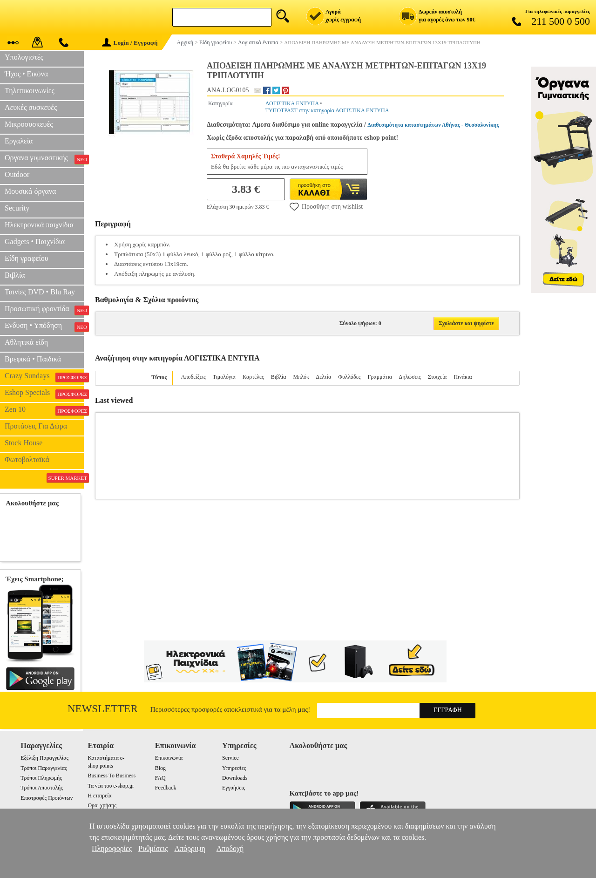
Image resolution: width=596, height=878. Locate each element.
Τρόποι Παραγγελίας (43, 768)
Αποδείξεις (193, 377)
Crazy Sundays (44, 377)
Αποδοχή (230, 848)
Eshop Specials (44, 393)
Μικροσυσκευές (29, 124)
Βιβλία (15, 275)
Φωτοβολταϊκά (27, 459)
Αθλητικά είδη (26, 342)
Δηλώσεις (410, 377)
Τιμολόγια (224, 377)
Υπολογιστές (24, 57)
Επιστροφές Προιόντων (46, 798)
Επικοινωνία (169, 758)
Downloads (234, 778)
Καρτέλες (253, 377)
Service (230, 758)
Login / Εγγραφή (130, 42)
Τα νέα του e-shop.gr (111, 786)
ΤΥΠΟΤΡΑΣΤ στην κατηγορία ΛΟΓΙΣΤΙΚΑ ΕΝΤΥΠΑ (327, 110)
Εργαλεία (19, 141)
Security (17, 208)
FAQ (160, 778)
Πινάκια (463, 377)
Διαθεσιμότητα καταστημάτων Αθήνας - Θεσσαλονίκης (433, 125)
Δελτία (323, 377)
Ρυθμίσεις (153, 848)
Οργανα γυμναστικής (44, 159)
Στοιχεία (437, 377)
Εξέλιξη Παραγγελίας (44, 758)
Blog (160, 768)
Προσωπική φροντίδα (44, 310)
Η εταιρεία (99, 795)
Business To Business (111, 775)
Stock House (23, 443)
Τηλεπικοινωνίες (29, 91)
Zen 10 (44, 410)
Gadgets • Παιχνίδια (35, 241)
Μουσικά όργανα (30, 191)
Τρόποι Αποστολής (41, 787)
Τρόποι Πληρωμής (41, 778)
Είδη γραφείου (26, 258)
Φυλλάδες (349, 377)
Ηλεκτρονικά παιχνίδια (39, 225)
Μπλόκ (301, 377)
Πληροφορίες (112, 848)
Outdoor (17, 174)
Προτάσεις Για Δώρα (36, 426)
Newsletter (103, 709)
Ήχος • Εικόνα (26, 74)
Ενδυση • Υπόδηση (44, 326)
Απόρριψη (189, 848)
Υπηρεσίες (234, 768)
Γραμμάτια (379, 377)
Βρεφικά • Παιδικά (33, 359)
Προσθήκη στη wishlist (326, 206)
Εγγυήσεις (233, 787)
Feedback (165, 787)
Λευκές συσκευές (31, 107)
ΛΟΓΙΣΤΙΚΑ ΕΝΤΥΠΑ (291, 103)
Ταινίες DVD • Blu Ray (40, 292)
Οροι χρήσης (102, 805)
